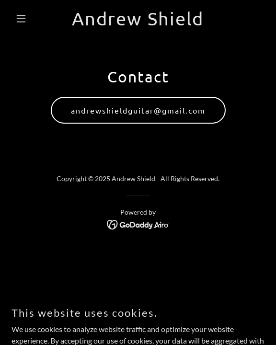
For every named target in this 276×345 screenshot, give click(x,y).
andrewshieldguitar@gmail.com (138, 110)
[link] (138, 22)
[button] (30, 18)
